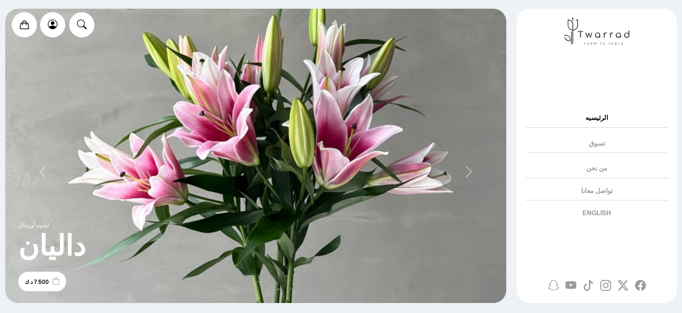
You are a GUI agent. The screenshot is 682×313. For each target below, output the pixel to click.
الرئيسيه (596, 117)
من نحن (596, 168)
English (596, 212)
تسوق (597, 143)
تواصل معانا (597, 190)
